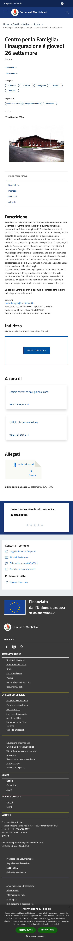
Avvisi (9, 789)
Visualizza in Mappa (36, 350)
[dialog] (36, 923)
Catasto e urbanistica (16, 722)
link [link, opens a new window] (57, 924)
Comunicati (11, 785)
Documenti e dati (14, 686)
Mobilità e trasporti (15, 729)
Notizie (26, 24)
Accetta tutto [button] (26, 930)
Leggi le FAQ (12, 867)
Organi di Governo (15, 660)
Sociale (36, 24)
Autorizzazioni (13, 763)
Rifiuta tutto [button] (47, 930)
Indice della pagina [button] (17, 176)
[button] (36, 936)
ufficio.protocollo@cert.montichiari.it (24, 842)
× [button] (70, 908)
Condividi (11, 67)
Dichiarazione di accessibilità (19, 903)
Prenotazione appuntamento (19, 858)
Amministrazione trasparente (20, 886)
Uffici (8, 669)
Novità (16, 24)
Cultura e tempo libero (17, 705)
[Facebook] (6, 647)
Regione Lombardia (13, 3)
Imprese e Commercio (16, 714)
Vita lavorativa (13, 709)
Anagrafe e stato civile (17, 700)
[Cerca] (67, 12)
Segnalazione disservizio (17, 863)
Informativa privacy (15, 895)
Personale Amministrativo (18, 682)
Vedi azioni (12, 73)
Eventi (9, 806)
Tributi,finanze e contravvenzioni (22, 751)
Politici (9, 678)
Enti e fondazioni (14, 673)
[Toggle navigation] (5, 12)
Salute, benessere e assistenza (20, 759)
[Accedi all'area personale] (62, 3)
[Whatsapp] (21, 647)
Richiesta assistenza (16, 872)
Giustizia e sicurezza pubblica (20, 746)
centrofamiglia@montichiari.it (19, 303)
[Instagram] (14, 647)
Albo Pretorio (12, 890)
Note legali (11, 899)
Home (6, 24)
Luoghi (9, 802)
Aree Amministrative (16, 664)
